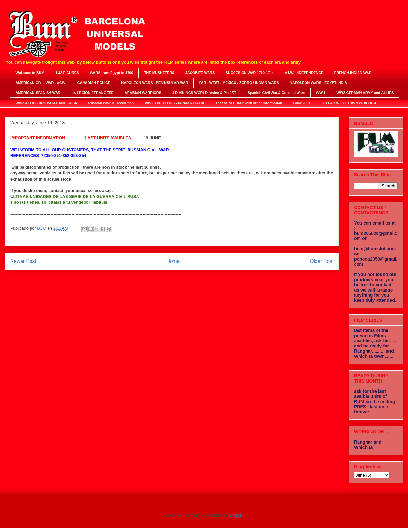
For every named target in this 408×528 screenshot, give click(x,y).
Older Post (321, 261)
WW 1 (321, 93)
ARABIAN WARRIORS (143, 93)
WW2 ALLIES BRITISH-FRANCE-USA (46, 103)
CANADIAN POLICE (94, 83)
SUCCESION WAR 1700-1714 (250, 73)
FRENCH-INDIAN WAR (353, 73)
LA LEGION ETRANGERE (92, 93)
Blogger (235, 515)
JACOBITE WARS (200, 73)
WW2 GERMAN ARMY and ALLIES (365, 93)
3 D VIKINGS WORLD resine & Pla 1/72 (204, 93)
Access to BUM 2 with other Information (248, 103)
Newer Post (23, 261)
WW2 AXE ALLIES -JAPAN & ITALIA (174, 103)
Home (173, 261)
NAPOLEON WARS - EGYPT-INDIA (318, 83)
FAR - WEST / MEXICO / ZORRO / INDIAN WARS (239, 83)
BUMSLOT (302, 103)
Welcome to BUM (30, 73)
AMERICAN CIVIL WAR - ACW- (41, 83)
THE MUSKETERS (159, 73)
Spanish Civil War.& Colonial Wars (276, 93)
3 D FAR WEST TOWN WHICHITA (349, 103)
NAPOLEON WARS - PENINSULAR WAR (154, 83)
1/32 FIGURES (67, 73)
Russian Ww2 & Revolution (111, 103)
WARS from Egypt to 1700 (111, 73)
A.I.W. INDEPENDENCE (304, 73)
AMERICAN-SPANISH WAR (38, 93)
